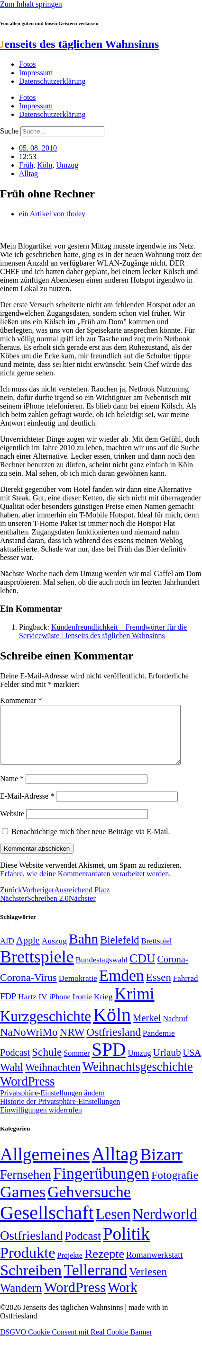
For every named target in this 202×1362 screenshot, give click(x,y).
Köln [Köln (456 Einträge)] (112, 1026)
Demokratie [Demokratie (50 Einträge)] (78, 989)
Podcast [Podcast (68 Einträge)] (15, 1064)
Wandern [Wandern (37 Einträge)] (21, 1299)
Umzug (67, 165)
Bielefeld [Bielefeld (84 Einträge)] (119, 951)
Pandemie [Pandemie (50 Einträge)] (159, 1044)
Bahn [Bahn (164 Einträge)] (83, 950)
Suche (9, 131)
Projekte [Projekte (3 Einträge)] (70, 1267)
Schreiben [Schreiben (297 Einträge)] (31, 1281)
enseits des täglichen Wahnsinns (79, 44)
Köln (44, 165)
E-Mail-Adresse (27, 807)
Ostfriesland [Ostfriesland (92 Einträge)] (113, 1043)
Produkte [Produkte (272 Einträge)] (27, 1264)
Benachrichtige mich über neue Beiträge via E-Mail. (90, 843)
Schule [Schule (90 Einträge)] (47, 1063)
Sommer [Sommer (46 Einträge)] (77, 1064)
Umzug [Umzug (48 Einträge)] (139, 1064)
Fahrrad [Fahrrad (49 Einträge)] (185, 989)
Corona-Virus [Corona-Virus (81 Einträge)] (28, 989)
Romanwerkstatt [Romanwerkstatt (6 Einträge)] (154, 1266)
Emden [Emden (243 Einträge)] (121, 987)
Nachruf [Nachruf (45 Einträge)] (175, 1030)
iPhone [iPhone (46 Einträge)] (60, 1008)
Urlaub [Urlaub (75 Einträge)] (167, 1063)
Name (12, 790)
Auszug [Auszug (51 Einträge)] (54, 952)
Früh (26, 165)
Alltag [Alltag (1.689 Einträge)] (115, 1165)
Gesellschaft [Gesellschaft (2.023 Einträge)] (47, 1224)
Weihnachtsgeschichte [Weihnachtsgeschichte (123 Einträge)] (138, 1078)
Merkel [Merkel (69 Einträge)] (147, 1029)
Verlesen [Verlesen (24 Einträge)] (147, 1283)
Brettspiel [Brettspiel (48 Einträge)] (156, 952)
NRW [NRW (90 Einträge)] (71, 1043)
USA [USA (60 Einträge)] (192, 1064)
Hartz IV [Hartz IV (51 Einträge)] (32, 1008)
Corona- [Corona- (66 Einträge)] (173, 970)
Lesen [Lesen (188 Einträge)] (113, 1225)
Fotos (27, 64)
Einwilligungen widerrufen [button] (41, 1121)
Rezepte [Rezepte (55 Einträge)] (104, 1265)
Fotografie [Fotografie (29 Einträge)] (174, 1186)
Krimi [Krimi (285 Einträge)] (135, 1005)
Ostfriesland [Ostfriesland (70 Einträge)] (31, 1247)
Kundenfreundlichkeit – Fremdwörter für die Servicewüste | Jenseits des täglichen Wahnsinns (103, 631)
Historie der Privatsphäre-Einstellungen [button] (60, 1113)
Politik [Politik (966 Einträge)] (126, 1245)
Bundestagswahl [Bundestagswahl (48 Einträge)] (102, 971)
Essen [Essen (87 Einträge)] (158, 989)
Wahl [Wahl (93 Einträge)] (11, 1078)
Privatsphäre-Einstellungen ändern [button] (52, 1104)
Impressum (36, 73)
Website (12, 825)
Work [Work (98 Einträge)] (122, 1298)
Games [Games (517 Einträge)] (23, 1203)
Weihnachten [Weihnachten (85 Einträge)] (53, 1079)
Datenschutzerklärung (52, 81)
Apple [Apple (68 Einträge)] (28, 951)
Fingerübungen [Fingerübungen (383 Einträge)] (101, 1184)
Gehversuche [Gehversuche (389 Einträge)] (88, 1203)
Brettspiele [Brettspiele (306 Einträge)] (37, 968)
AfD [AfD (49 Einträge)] (7, 952)
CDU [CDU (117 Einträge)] (142, 970)
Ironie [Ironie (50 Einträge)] (82, 1008)
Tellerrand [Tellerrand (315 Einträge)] (95, 1281)
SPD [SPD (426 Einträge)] (109, 1060)
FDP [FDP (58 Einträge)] (8, 1008)
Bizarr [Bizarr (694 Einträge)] (161, 1166)
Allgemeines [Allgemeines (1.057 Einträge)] (45, 1165)
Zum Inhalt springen (31, 4)
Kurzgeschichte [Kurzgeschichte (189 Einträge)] (45, 1027)
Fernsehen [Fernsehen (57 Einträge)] (25, 1186)
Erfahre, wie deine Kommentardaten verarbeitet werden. (85, 885)
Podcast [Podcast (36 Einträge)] (82, 1247)
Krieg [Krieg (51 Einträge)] (103, 1008)
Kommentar (21, 700)
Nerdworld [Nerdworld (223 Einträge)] (164, 1225)
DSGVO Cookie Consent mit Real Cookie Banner (76, 1343)
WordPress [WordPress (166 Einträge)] (75, 1299)
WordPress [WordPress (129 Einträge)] (27, 1093)
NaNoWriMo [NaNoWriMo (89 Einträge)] (28, 1044)
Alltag (28, 173)
